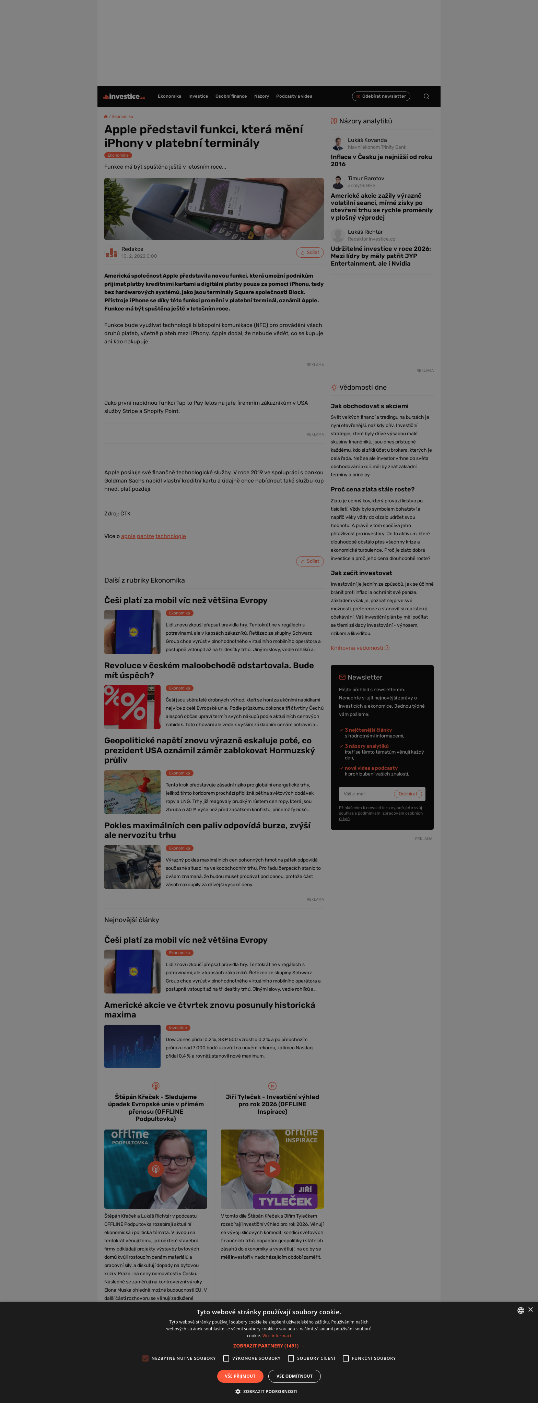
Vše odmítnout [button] (295, 1376)
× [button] (530, 1310)
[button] (269, 1345)
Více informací (276, 1336)
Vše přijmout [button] (240, 1376)
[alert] (269, 701)
